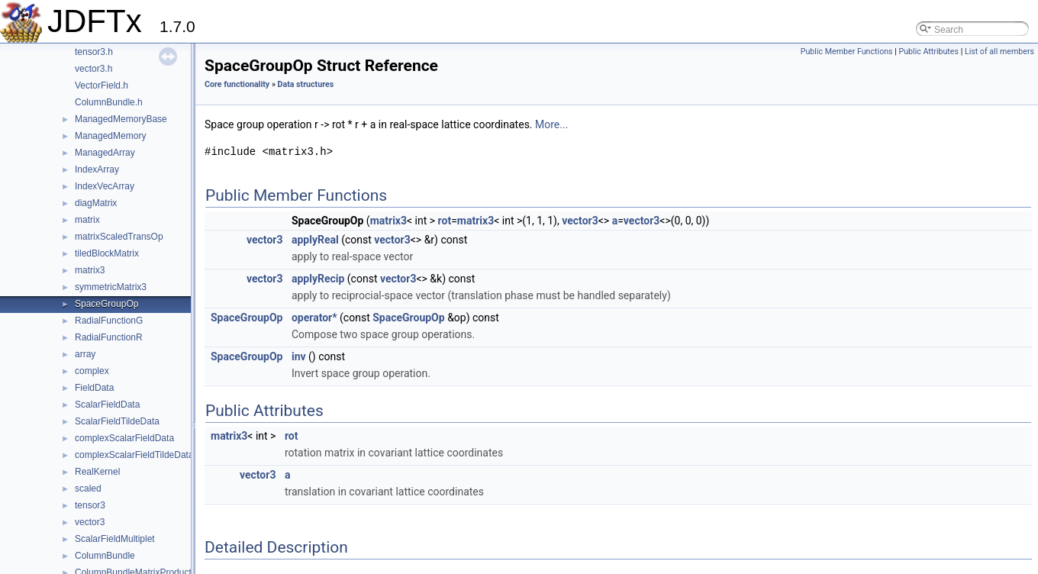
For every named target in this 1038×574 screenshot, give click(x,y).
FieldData (94, 387)
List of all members (999, 51)
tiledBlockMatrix (107, 253)
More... (551, 124)
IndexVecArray (104, 186)
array (85, 354)
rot (445, 220)
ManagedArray (105, 152)
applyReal (315, 240)
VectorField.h (101, 85)
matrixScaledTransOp (119, 236)
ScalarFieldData (107, 404)
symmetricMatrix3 (111, 287)
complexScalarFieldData (124, 438)
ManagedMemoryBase (121, 119)
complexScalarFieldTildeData (134, 455)
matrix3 (90, 270)
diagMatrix (96, 203)
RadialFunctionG (109, 320)
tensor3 (90, 505)
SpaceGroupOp (106, 303)
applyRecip (318, 278)
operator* (314, 317)
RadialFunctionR (109, 337)
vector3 (90, 522)
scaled (88, 488)
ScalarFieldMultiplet (115, 539)
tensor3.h (94, 52)
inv (299, 356)
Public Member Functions (847, 51)
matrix (87, 219)
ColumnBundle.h (109, 102)
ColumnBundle (105, 555)
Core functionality (237, 84)
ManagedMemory (110, 136)
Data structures (306, 84)
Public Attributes (928, 51)
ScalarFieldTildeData (117, 421)
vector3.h (93, 68)
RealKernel (97, 471)
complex (92, 371)
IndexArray (97, 169)
